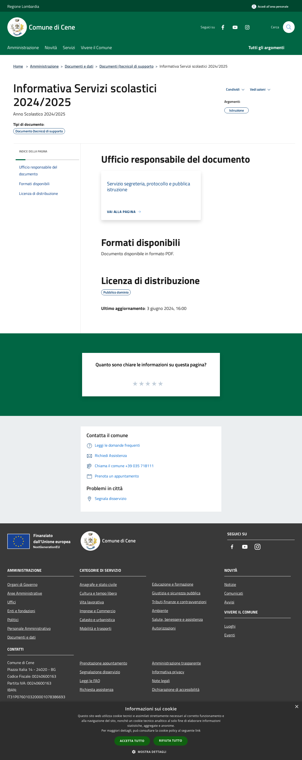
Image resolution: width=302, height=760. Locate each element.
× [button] (296, 707)
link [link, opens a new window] (198, 730)
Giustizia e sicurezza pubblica (176, 593)
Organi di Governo (22, 584)
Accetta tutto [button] (132, 741)
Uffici (11, 602)
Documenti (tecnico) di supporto (126, 66)
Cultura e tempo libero (98, 593)
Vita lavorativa (92, 602)
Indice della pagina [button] (33, 151)
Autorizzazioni (164, 628)
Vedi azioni (261, 90)
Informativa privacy (168, 672)
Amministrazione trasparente (176, 663)
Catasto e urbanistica (97, 620)
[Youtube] (233, 27)
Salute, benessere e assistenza (177, 619)
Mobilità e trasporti (95, 628)
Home (18, 66)
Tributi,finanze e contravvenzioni (179, 602)
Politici (13, 620)
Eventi (229, 635)
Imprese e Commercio (97, 611)
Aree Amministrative (24, 593)
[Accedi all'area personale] (270, 6)
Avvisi (229, 602)
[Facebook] (221, 27)
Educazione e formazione (172, 584)
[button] (151, 751)
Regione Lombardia (23, 6)
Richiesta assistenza (96, 689)
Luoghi (230, 626)
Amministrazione (44, 66)
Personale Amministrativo (29, 628)
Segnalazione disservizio (100, 672)
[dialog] (151, 731)
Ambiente (160, 610)
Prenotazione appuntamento (103, 663)
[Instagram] (245, 27)
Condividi (236, 90)
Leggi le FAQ (90, 681)
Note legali (161, 681)
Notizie (230, 584)
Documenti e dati (79, 66)
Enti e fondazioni (21, 611)
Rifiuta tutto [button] (170, 741)
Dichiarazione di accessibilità (175, 689)
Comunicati (233, 593)
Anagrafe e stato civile (98, 584)
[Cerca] (289, 27)
